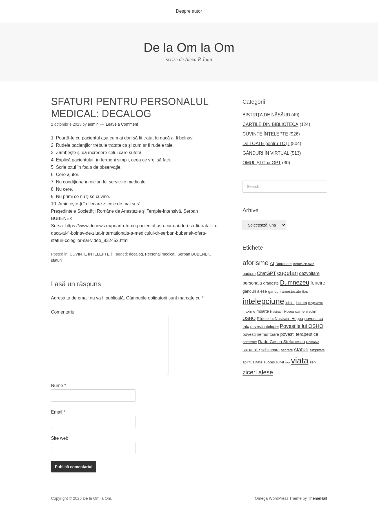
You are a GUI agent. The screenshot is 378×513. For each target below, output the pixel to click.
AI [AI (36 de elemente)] (272, 263)
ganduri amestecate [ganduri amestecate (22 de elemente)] (284, 291)
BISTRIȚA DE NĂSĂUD (266, 114)
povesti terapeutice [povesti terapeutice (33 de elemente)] (299, 334)
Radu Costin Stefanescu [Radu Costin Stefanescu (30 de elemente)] (281, 341)
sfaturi (56, 260)
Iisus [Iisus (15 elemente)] (305, 291)
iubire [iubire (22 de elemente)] (289, 303)
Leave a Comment (122, 124)
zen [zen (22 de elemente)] (312, 362)
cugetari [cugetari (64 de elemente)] (287, 273)
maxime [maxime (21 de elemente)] (249, 311)
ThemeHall (317, 498)
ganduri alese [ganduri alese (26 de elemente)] (255, 291)
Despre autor (189, 11)
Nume (58, 385)
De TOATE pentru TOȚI (266, 143)
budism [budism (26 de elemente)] (249, 273)
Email (58, 412)
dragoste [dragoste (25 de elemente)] (271, 283)
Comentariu (62, 312)
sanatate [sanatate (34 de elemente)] (251, 349)
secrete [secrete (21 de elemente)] (287, 350)
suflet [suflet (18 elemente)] (280, 362)
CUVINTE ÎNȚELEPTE (90, 254)
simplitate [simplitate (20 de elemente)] (317, 350)
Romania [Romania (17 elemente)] (312, 342)
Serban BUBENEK (193, 254)
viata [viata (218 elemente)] (299, 360)
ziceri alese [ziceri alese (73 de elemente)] (258, 372)
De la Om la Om (189, 47)
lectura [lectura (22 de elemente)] (301, 303)
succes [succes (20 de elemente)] (269, 362)
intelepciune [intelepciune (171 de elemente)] (263, 301)
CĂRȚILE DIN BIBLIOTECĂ (270, 124)
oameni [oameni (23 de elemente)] (301, 311)
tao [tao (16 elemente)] (287, 362)
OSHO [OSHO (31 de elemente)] (249, 318)
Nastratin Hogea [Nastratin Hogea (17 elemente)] (282, 311)
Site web (59, 438)
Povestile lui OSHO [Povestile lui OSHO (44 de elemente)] (301, 326)
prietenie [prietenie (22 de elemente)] (250, 342)
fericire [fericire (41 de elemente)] (317, 283)
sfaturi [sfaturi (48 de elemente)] (301, 349)
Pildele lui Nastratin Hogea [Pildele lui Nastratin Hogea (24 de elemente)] (280, 318)
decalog (136, 254)
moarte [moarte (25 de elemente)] (263, 311)
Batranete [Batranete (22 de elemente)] (283, 264)
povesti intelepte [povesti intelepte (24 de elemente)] (264, 326)
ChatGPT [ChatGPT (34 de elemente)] (266, 273)
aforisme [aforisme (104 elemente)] (255, 263)
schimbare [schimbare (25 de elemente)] (270, 350)
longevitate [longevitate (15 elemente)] (315, 303)
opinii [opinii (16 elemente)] (312, 311)
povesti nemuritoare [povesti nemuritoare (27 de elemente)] (261, 334)
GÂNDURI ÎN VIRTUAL (266, 153)
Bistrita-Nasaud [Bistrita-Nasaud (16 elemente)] (303, 264)
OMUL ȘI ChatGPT (262, 162)
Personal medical (160, 254)
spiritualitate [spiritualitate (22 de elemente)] (253, 362)
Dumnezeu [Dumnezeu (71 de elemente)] (294, 282)
